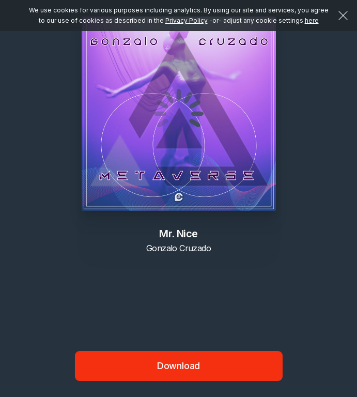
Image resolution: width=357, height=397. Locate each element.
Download (178, 365)
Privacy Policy (186, 20)
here (312, 20)
